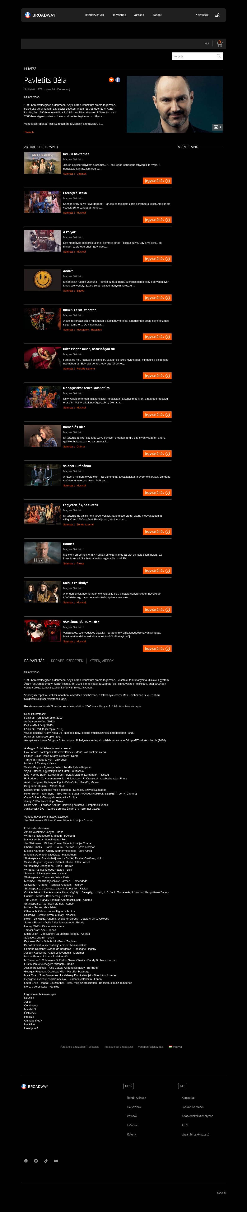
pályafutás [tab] (34, 661)
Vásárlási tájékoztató (150, 1046)
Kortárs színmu (85, 368)
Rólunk (131, 1134)
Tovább (29, 132)
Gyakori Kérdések (193, 1107)
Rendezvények (94, 15)
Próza (80, 563)
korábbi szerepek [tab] (67, 661)
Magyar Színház (73, 159)
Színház (68, 173)
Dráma (80, 446)
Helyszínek (119, 15)
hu (207, 43)
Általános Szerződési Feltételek (80, 1046)
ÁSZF (185, 1125)
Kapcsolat (188, 1097)
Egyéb (80, 290)
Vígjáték (81, 173)
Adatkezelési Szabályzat (118, 1046)
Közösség (202, 15)
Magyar (175, 1046)
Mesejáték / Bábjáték (89, 329)
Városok (139, 15)
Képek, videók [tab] (102, 661)
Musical (81, 212)
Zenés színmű (85, 524)
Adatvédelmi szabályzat (197, 1116)
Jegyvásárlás (154, 181)
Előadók (157, 15)
